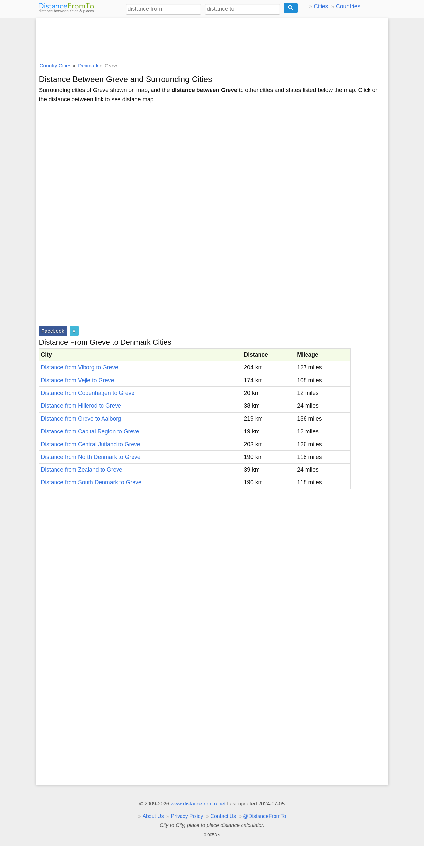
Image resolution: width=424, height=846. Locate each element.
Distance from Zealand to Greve (81, 469)
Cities (321, 6)
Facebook (53, 331)
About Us (153, 816)
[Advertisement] (212, 38)
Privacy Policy (187, 816)
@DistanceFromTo (264, 816)
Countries (348, 6)
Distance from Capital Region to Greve (90, 431)
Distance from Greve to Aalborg (81, 418)
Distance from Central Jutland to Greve (90, 444)
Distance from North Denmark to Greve (91, 457)
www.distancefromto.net (198, 803)
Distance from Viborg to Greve (79, 367)
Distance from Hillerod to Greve (81, 405)
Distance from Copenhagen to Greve (88, 393)
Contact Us (223, 816)
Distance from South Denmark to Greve (91, 482)
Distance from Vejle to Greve (77, 380)
